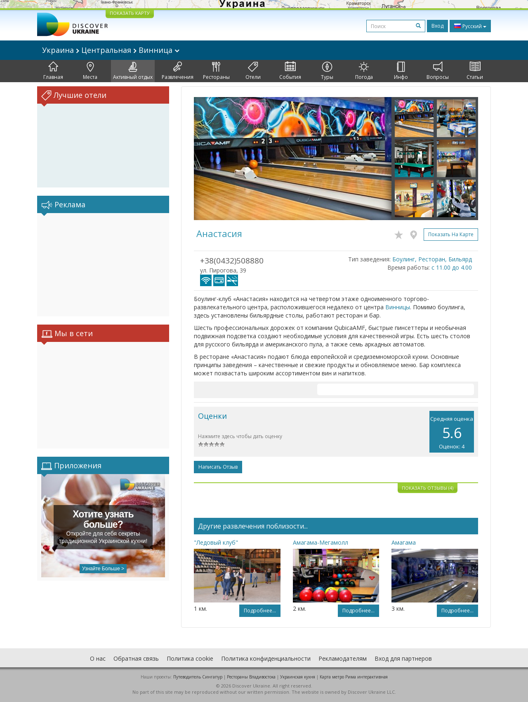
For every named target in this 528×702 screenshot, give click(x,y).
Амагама (403, 542)
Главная (53, 71)
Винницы (397, 307)
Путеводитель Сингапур (197, 677)
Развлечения (177, 71)
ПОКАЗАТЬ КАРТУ (130, 13)
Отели (253, 71)
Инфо (401, 71)
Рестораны (216, 71)
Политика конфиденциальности (266, 658)
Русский (470, 26)
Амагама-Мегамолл (320, 542)
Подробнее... (260, 610)
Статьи (475, 71)
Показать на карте (451, 234)
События (290, 71)
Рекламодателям (342, 658)
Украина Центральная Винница (110, 50)
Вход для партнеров (403, 658)
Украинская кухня (297, 677)
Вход (437, 25)
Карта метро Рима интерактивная (354, 677)
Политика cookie (190, 658)
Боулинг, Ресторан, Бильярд (432, 259)
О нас (98, 658)
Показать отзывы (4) (427, 488)
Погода (364, 71)
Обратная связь (136, 658)
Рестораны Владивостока (251, 677)
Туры (327, 71)
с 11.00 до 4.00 (451, 267)
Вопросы (438, 71)
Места (90, 71)
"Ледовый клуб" (216, 542)
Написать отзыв (218, 466)
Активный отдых (133, 71)
